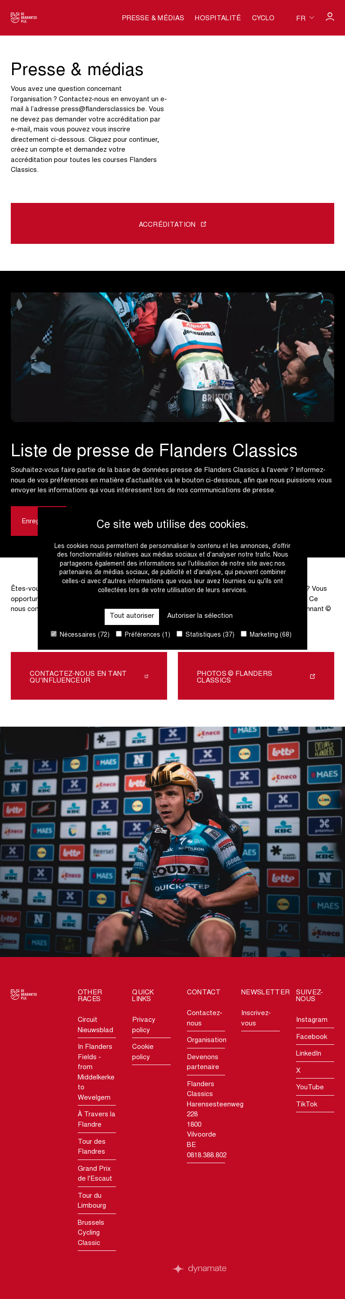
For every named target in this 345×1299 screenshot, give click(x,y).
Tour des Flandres (92, 1147)
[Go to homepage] (24, 18)
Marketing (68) (266, 634)
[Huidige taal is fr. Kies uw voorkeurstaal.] (305, 17)
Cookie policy (143, 1052)
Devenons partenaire (203, 1062)
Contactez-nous (204, 1018)
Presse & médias (153, 18)
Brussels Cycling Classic (91, 1233)
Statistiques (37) (205, 634)
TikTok (306, 1104)
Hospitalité (218, 18)
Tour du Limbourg (92, 1201)
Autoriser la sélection (200, 616)
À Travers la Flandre (96, 1119)
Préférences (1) (143, 634)
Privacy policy (143, 1025)
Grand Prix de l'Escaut (95, 1174)
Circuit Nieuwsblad (95, 1025)
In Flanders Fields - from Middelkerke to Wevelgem (96, 1072)
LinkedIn (308, 1054)
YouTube (310, 1087)
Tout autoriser (132, 616)
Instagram (311, 1020)
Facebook (311, 1037)
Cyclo (263, 18)
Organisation (206, 1040)
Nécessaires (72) (80, 634)
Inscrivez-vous (256, 1018)
